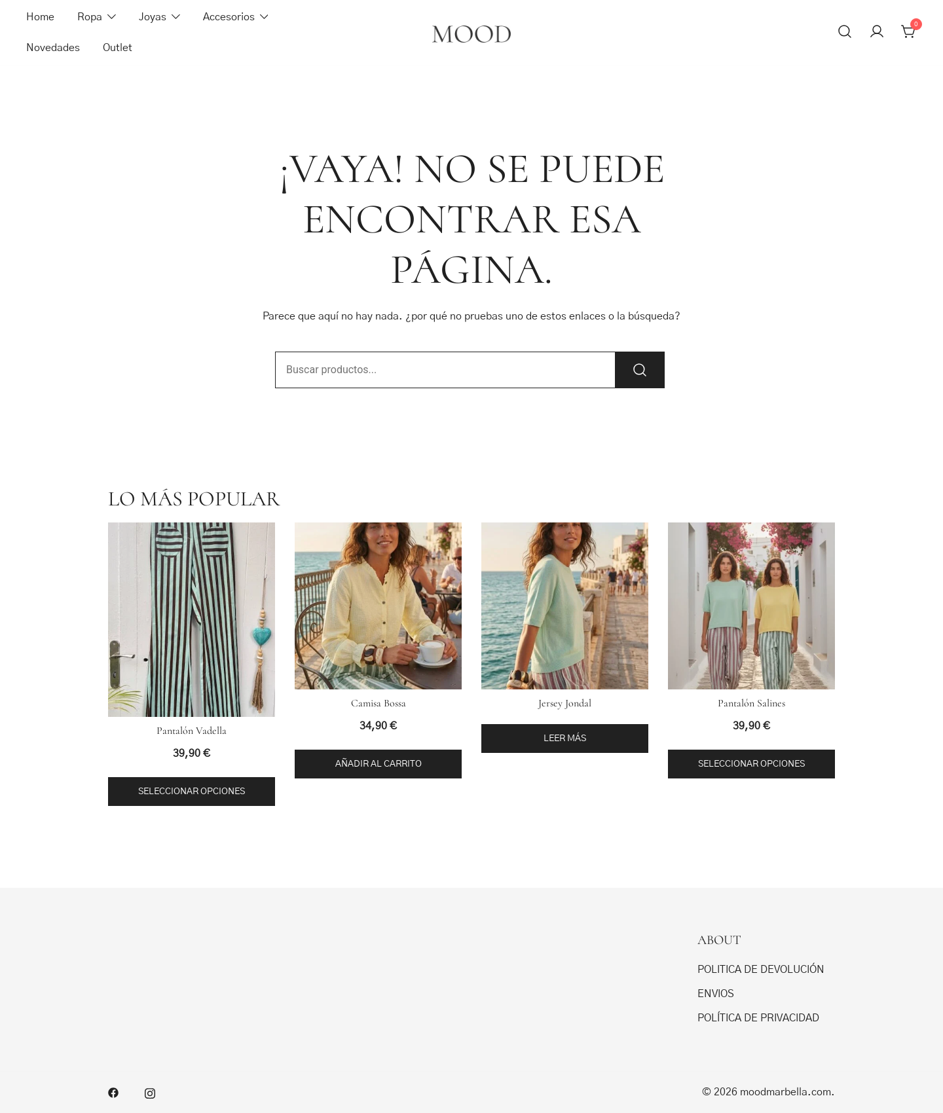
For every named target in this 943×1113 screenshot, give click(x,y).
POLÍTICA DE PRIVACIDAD (758, 1018)
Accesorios (229, 17)
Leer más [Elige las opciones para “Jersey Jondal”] (565, 738)
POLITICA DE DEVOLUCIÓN (760, 969)
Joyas (152, 17)
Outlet (117, 48)
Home (40, 17)
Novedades (53, 48)
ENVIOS (715, 994)
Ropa (89, 17)
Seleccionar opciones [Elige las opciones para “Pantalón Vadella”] (191, 791)
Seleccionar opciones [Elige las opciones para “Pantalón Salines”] (751, 764)
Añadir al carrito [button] (378, 764)
